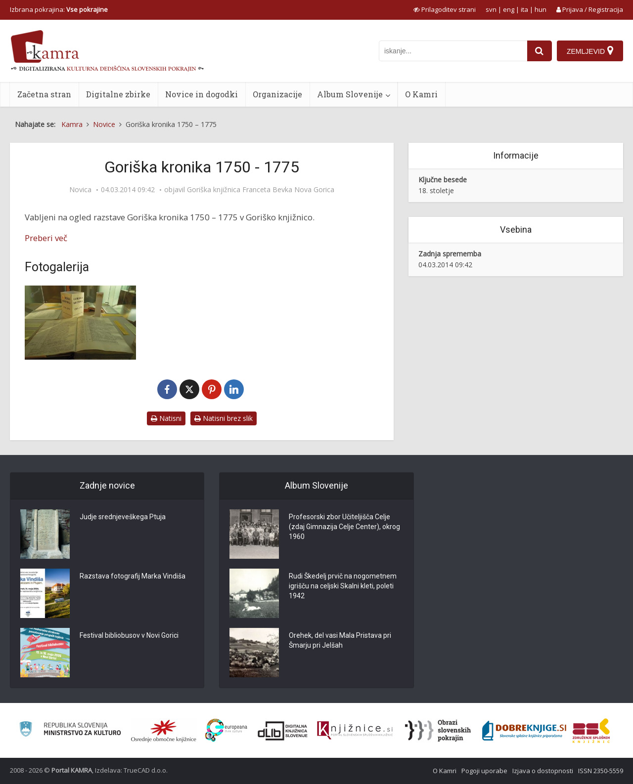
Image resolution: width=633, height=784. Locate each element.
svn (491, 9)
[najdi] (539, 51)
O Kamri (421, 94)
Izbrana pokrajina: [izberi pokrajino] (59, 9)
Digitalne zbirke (118, 94)
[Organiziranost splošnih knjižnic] (164, 730)
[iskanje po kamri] (453, 51)
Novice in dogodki (201, 94)
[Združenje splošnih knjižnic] (591, 730)
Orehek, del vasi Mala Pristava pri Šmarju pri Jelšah (340, 640)
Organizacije (277, 94)
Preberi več (46, 238)
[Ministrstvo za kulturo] (70, 730)
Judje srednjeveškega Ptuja (123, 517)
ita (524, 9)
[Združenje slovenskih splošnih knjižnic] (354, 731)
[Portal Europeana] (226, 730)
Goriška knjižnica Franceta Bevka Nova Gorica (260, 189)
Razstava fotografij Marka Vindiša (132, 576)
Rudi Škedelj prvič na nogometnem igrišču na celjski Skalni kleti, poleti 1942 (343, 586)
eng (508, 9)
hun (540, 9)
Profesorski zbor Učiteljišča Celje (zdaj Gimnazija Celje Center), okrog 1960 (344, 526)
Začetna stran (44, 94)
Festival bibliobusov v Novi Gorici (129, 635)
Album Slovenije (350, 94)
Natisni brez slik (223, 418)
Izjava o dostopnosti (542, 770)
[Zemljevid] (590, 51)
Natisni (166, 418)
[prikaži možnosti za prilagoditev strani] (444, 9)
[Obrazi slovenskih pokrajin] (438, 730)
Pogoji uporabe (484, 770)
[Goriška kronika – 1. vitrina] (80, 323)
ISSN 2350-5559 (600, 770)
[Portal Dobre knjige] (524, 731)
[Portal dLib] (283, 730)
